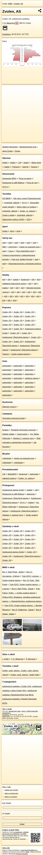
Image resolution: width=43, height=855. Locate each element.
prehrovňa (12, 247)
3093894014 (6, 713)
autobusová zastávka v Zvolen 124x (16, 686)
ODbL (27, 852)
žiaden (5, 163)
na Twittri (23, 834)
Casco (10, 251)
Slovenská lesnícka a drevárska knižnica (24, 264)
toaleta (15, 280)
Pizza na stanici (25, 178)
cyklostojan (6, 458)
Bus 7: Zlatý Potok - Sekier (13, 572)
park (4, 243)
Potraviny (16, 167)
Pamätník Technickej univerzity (23, 430)
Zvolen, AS (18, 4)
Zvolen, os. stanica (27, 211)
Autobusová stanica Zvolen (13, 490)
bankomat (25, 280)
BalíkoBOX (12, 474)
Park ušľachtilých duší (25, 251)
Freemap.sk (30, 138)
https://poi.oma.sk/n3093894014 (12, 140)
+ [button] (5, 89)
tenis (12, 231)
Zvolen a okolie (8, 215)
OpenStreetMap (18, 138)
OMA (10, 4)
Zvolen (17, 151)
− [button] (5, 92)
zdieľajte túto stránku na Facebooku (15, 833)
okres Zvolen (7, 151)
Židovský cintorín (9, 407)
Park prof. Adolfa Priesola (22, 259)
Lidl (19, 163)
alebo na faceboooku (11, 793)
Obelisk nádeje (8, 434)
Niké (4, 247)
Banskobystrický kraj (28, 147)
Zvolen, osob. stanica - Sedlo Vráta (25, 675)
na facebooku (17, 832)
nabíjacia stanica (31, 378)
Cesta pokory (22, 434)
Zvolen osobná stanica (20, 354)
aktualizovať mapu (15, 711)
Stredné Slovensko (10, 147)
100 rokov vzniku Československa (27, 198)
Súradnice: (6, 34)
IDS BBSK (6, 198)
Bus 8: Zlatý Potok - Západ (22, 589)
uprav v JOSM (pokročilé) (29, 711)
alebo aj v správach (11, 797)
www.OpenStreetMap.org (29, 850)
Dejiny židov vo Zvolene (26, 207)
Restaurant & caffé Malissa (13, 183)
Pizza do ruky (32, 183)
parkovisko (6, 366)
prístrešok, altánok (11, 203)
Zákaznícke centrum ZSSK (13, 219)
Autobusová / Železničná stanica (15, 337)
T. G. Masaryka (10, 23)
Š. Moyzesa (30, 659)
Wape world (36, 163)
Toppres (34, 167)
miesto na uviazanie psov (29, 247)
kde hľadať (6, 803)
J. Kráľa (5, 659)
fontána (5, 430)
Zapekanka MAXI (9, 178)
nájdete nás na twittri (11, 790)
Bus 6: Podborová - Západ (23, 610)
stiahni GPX (6, 716)
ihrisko (5, 231)
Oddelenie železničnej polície (14, 284)
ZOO (29, 219)
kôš (3, 280)
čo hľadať (6, 814)
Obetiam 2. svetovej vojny (23, 438)
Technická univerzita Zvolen (13, 418)
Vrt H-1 (5, 187)
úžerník (25, 167)
